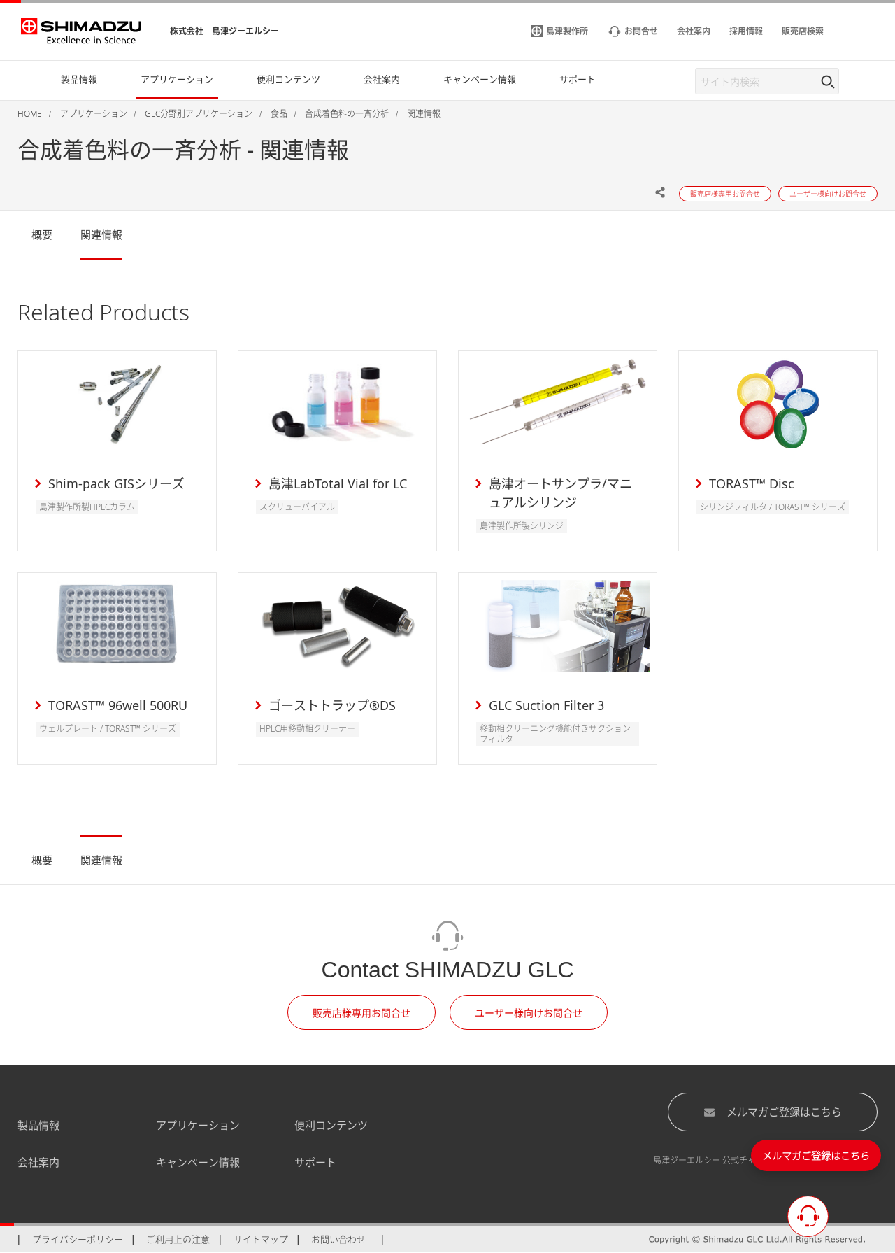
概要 (41, 234)
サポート (315, 1162)
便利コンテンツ (331, 1125)
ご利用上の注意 (178, 1239)
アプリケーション (198, 1125)
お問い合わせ (338, 1239)
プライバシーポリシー (77, 1239)
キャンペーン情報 (198, 1162)
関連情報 (101, 234)
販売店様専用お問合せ (361, 1012)
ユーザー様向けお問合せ (528, 1012)
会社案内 (38, 1162)
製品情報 (38, 1125)
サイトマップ (261, 1239)
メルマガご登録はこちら (772, 1112)
